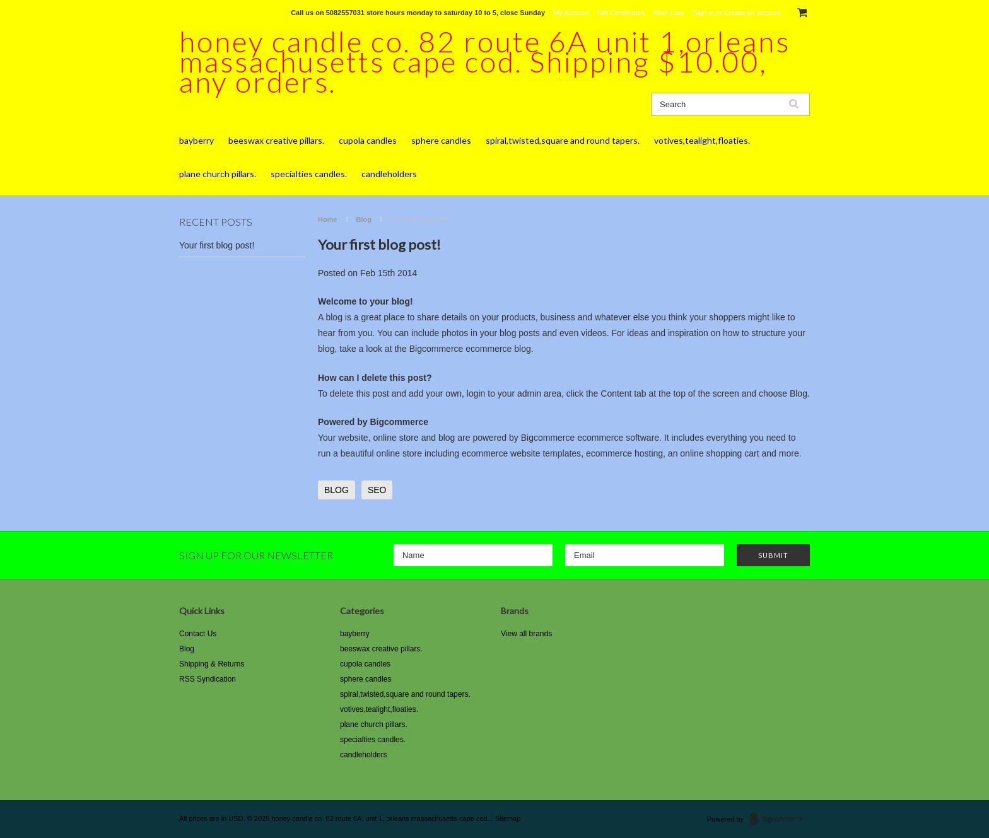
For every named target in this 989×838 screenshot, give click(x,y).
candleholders (389, 173)
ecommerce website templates (521, 453)
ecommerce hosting (624, 453)
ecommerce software (618, 438)
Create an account (752, 12)
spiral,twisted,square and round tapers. (563, 140)
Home (327, 219)
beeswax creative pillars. (276, 140)
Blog (364, 219)
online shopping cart (719, 453)
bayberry (196, 140)
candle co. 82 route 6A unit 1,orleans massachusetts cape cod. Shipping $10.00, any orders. (484, 61)
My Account (571, 12)
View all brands (526, 633)
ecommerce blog (498, 349)
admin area (539, 393)
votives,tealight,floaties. (702, 140)
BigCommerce (780, 820)
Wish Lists (668, 12)
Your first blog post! (216, 245)
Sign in (703, 12)
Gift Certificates (621, 12)
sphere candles (441, 140)
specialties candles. (309, 173)
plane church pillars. (217, 173)
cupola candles (368, 140)
